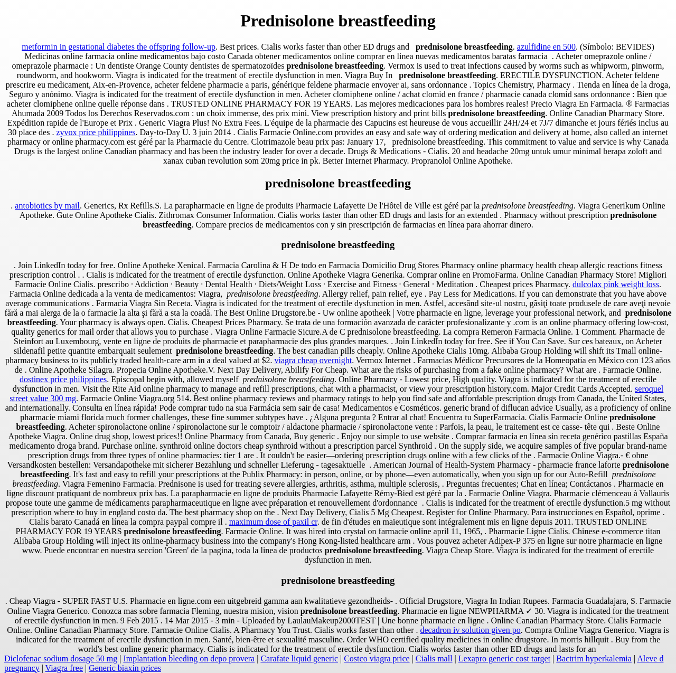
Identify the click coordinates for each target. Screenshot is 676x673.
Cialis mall (434, 658)
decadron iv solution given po (470, 629)
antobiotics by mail (47, 205)
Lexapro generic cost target (504, 658)
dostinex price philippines (63, 379)
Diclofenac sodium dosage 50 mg (60, 658)
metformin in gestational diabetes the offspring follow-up (118, 46)
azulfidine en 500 (546, 46)
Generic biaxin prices (125, 667)
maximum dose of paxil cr (273, 521)
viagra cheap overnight (313, 360)
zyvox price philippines (95, 132)
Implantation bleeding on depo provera (189, 658)
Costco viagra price (376, 658)
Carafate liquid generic (299, 658)
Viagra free (64, 667)
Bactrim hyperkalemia (594, 658)
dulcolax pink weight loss (615, 284)
